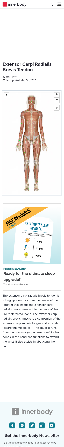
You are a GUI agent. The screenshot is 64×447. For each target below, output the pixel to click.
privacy (10, 284)
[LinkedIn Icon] (42, 425)
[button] (56, 95)
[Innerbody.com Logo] (14, 4)
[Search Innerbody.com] (51, 4)
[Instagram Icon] (22, 425)
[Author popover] (11, 77)
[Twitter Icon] (32, 425)
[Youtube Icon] (52, 425)
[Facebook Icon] (12, 425)
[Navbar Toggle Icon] (58, 4)
